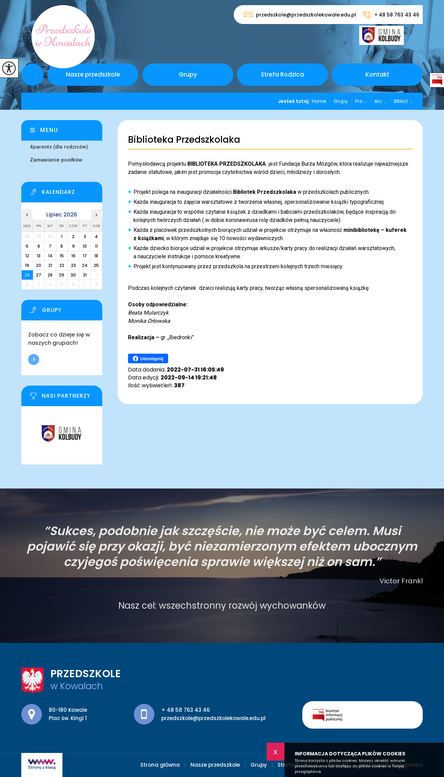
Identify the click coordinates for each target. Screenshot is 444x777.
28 (50, 275)
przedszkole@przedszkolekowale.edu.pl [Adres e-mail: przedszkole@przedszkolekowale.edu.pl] (213, 718)
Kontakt (377, 74)
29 (61, 275)
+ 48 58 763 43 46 (391, 15)
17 (85, 256)
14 (50, 256)
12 (27, 256)
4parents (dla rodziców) (59, 147)
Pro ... (357, 101)
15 (62, 256)
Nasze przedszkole (93, 74)
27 (38, 275)
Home (319, 101)
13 (38, 256)
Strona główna (32, 74)
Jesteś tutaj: (295, 101)
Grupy (188, 74)
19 (27, 265)
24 (84, 265)
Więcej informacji (33, 359)
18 (96, 256)
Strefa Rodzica (282, 74)
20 (38, 265)
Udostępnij (148, 358)
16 (73, 256)
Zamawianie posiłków (56, 160)
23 (73, 265)
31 (85, 275)
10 (85, 246)
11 (96, 246)
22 (61, 265)
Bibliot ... (399, 101)
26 (27, 275)
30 (73, 275)
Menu (49, 130)
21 (50, 265)
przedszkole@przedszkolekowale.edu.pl (300, 14)
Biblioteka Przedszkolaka (184, 140)
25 (96, 265)
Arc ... (377, 101)
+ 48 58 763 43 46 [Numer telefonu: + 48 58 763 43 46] (185, 710)
